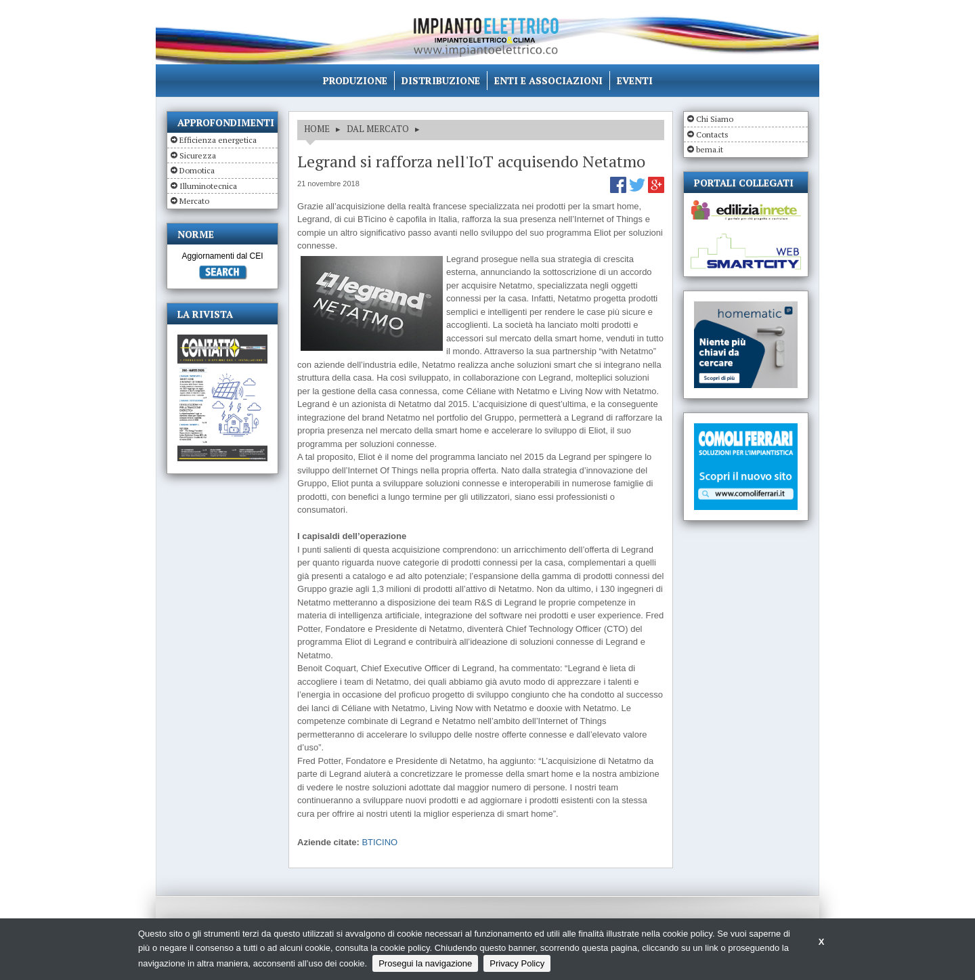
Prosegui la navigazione (425, 963)
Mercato (194, 201)
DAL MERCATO (378, 129)
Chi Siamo (714, 119)
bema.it (709, 149)
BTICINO (379, 842)
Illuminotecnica (208, 186)
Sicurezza (197, 155)
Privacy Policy (517, 963)
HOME (317, 129)
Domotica (197, 170)
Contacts (712, 134)
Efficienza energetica (218, 140)
